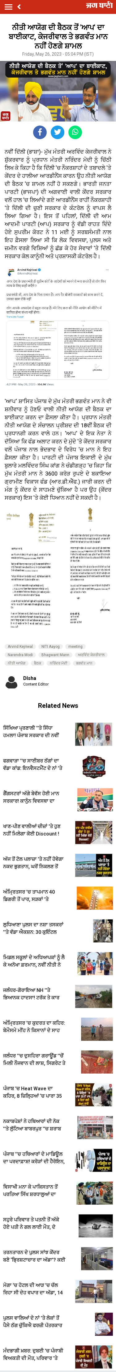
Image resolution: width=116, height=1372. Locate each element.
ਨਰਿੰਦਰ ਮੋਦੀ (58, 663)
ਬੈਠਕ (37, 663)
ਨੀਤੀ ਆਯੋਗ (16, 663)
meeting (75, 646)
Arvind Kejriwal (20, 646)
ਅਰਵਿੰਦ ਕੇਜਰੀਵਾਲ (91, 655)
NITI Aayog (50, 646)
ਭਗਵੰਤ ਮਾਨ (84, 663)
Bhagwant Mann (55, 655)
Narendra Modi (20, 655)
